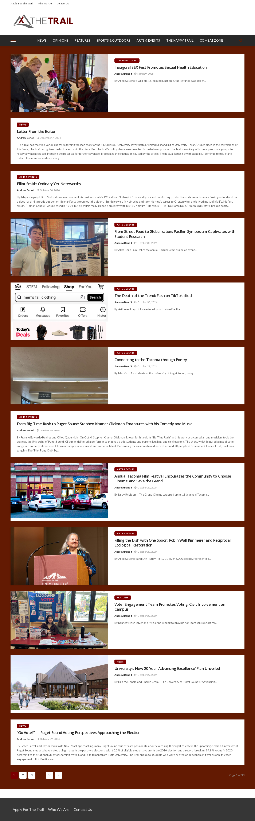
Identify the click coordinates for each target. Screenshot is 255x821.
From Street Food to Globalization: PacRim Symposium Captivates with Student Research (174, 234)
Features (82, 40)
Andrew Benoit (123, 73)
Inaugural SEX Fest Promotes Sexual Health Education (160, 67)
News (41, 40)
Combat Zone (211, 40)
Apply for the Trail (22, 3)
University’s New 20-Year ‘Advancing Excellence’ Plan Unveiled (167, 668)
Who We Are (45, 3)
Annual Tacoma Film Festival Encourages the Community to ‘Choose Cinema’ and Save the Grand (172, 478)
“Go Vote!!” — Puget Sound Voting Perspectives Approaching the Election (79, 732)
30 (49, 775)
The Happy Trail (179, 40)
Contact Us (63, 3)
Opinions (60, 40)
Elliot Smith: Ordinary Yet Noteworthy (49, 183)
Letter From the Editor (36, 131)
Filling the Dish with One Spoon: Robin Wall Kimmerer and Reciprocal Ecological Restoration (172, 543)
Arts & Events (148, 40)
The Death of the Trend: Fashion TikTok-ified (153, 295)
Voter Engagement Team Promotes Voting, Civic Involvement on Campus (169, 607)
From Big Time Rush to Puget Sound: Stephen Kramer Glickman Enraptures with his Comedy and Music (104, 423)
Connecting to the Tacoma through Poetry (151, 359)
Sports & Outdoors (113, 40)
